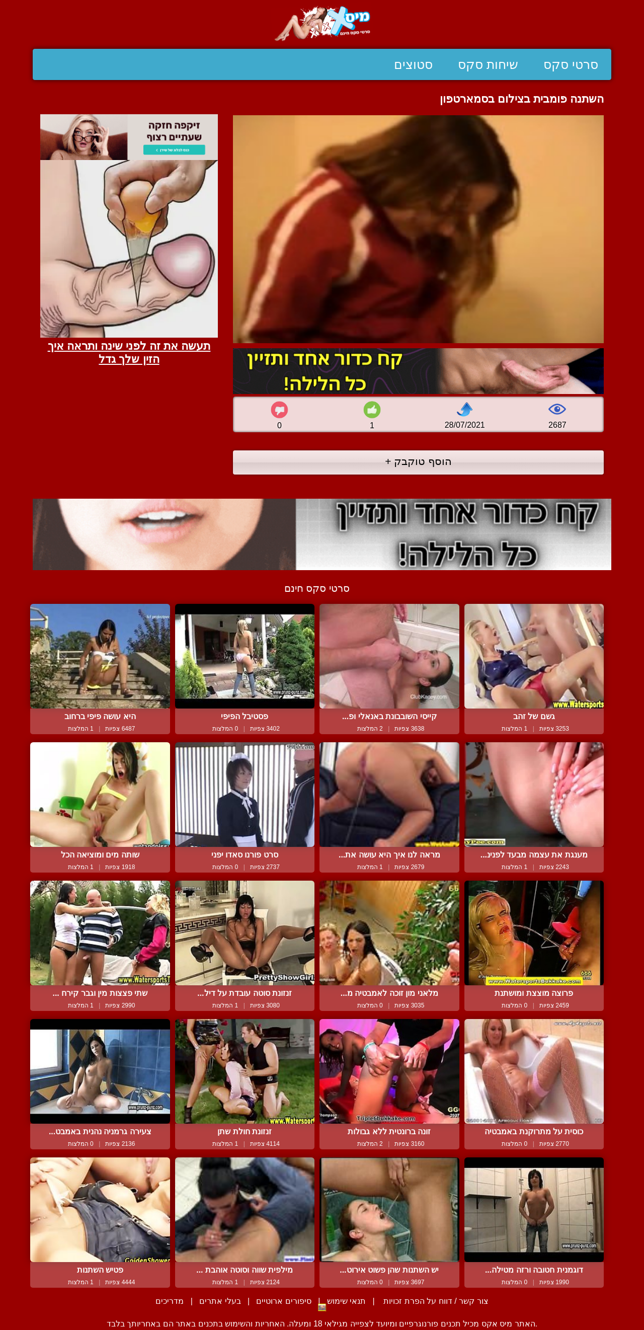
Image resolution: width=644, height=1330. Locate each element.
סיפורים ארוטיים (283, 1301)
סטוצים (413, 64)
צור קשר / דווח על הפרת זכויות (435, 1301)
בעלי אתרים (219, 1301)
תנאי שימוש (346, 1301)
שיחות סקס (488, 64)
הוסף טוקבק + (418, 461)
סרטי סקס (570, 64)
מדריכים (169, 1301)
